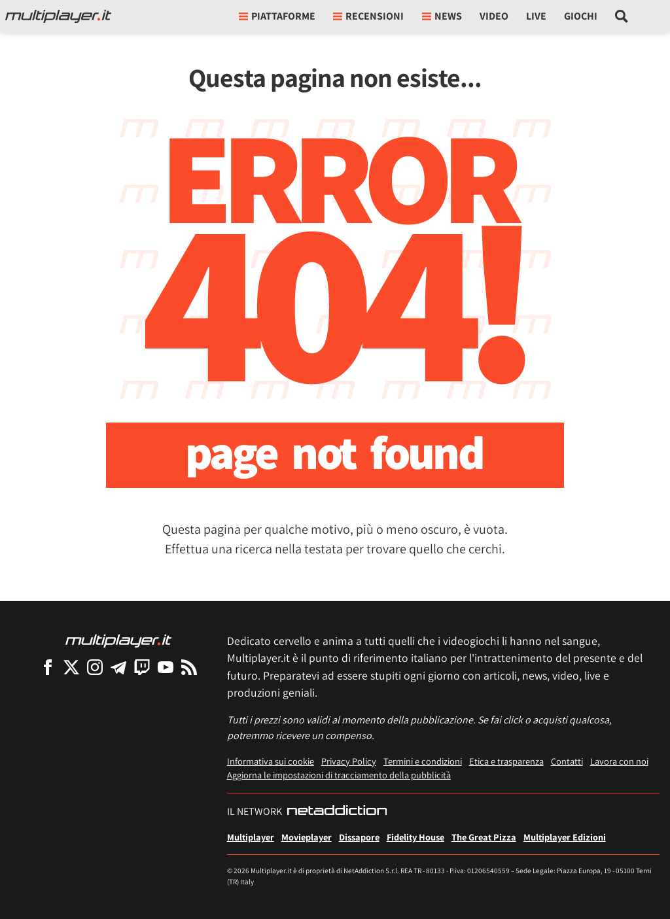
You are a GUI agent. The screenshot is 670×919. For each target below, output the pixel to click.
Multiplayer (250, 837)
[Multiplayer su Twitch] (142, 667)
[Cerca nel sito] (622, 16)
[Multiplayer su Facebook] (48, 667)
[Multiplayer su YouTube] (165, 667)
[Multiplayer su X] (71, 667)
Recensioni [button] (368, 16)
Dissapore (359, 837)
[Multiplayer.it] (58, 16)
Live (536, 16)
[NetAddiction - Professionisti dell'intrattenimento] (337, 812)
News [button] (442, 16)
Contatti (567, 761)
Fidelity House (415, 837)
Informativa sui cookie (270, 761)
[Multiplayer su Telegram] (118, 667)
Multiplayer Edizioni (564, 837)
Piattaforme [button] (277, 16)
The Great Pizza (483, 837)
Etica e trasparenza (506, 761)
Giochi (580, 16)
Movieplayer (306, 837)
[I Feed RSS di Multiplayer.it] (189, 667)
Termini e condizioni (422, 761)
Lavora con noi (619, 761)
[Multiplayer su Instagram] (95, 667)
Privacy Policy (348, 761)
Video (494, 16)
